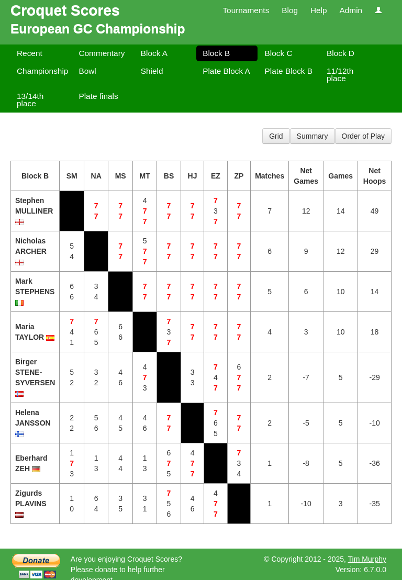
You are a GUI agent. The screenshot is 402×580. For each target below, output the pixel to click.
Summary (312, 136)
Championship (42, 70)
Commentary (102, 53)
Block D (340, 53)
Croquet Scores (65, 10)
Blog (290, 10)
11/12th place (340, 74)
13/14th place (30, 100)
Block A (154, 53)
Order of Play (363, 136)
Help (318, 10)
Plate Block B (289, 70)
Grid (276, 136)
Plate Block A (226, 70)
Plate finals (98, 96)
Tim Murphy (367, 559)
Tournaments (245, 10)
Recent (29, 53)
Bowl (87, 70)
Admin (350, 10)
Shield (152, 70)
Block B (216, 53)
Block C (279, 53)
